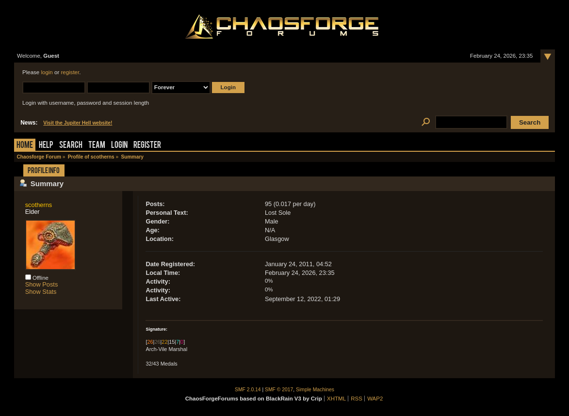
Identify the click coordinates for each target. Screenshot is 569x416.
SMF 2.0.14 (248, 389)
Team (96, 145)
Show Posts (41, 284)
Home (24, 145)
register (70, 72)
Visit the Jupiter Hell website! (77, 123)
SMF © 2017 (279, 389)
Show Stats (41, 291)
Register (147, 145)
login (46, 72)
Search (70, 145)
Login (119, 145)
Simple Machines (315, 389)
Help (46, 145)
